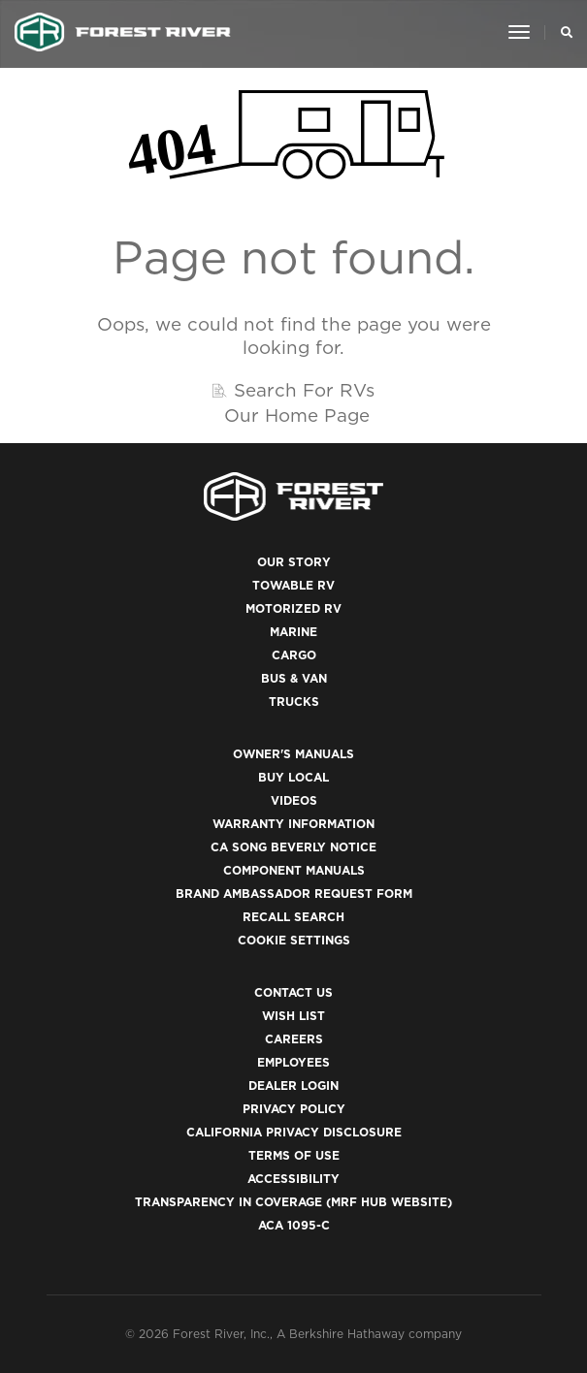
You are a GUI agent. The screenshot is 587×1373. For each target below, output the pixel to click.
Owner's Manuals (293, 754)
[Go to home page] (123, 32)
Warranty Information (293, 823)
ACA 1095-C (294, 1225)
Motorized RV (293, 608)
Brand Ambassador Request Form (294, 893)
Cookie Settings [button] (294, 940)
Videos (294, 800)
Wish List (293, 1015)
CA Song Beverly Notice (293, 847)
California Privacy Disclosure (294, 1132)
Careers (294, 1039)
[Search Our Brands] (561, 32)
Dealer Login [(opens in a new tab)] (293, 1085)
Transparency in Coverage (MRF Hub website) (293, 1202)
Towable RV (293, 585)
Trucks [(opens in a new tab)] (294, 701)
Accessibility (293, 1178)
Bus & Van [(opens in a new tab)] (294, 678)
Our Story (294, 562)
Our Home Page (297, 415)
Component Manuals (294, 870)
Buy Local (293, 777)
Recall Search (293, 917)
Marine (293, 631)
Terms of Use (294, 1155)
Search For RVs (304, 389)
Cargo (294, 655)
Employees (293, 1062)
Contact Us (293, 992)
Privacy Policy (294, 1109)
